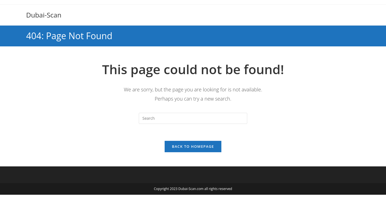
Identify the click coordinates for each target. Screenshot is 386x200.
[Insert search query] (193, 118)
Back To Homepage (193, 146)
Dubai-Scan (43, 14)
